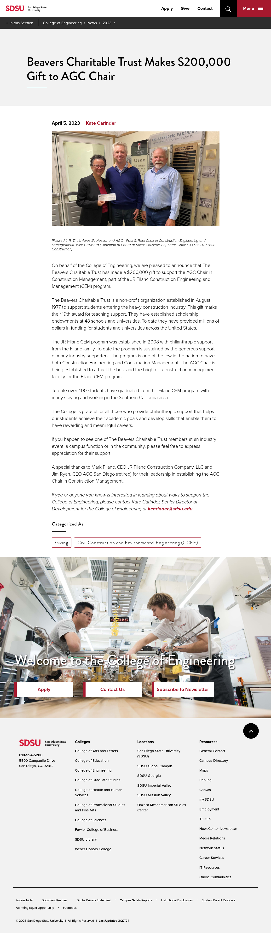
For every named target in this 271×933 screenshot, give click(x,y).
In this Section (21, 22)
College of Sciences (90, 820)
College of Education (92, 760)
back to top (251, 731)
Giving (61, 542)
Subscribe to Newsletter (183, 689)
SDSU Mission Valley (154, 795)
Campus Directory (213, 760)
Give (185, 8)
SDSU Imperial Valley (154, 785)
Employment (209, 809)
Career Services (211, 857)
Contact (205, 8)
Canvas (205, 789)
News (92, 23)
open (228, 8)
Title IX (205, 818)
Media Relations (212, 838)
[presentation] (82, 742)
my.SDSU (206, 799)
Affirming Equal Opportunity (35, 907)
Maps (203, 770)
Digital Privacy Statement (94, 900)
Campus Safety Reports (136, 900)
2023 (107, 23)
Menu (253, 8)
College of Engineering (62, 23)
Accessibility (24, 900)
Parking (205, 780)
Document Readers (55, 900)
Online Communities (215, 877)
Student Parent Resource (218, 900)
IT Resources (209, 867)
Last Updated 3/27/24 (114, 920)
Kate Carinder (101, 123)
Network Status (211, 848)
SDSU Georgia (149, 775)
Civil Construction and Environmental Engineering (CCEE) (137, 542)
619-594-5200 (30, 755)
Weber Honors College (93, 849)
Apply (167, 8)
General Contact (212, 751)
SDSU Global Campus (155, 766)
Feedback (70, 907)
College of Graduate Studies (97, 780)
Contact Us (112, 689)
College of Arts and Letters (96, 751)
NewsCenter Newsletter (218, 828)
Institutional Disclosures (177, 900)
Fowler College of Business (96, 829)
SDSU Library (86, 839)
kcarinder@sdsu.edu (170, 508)
